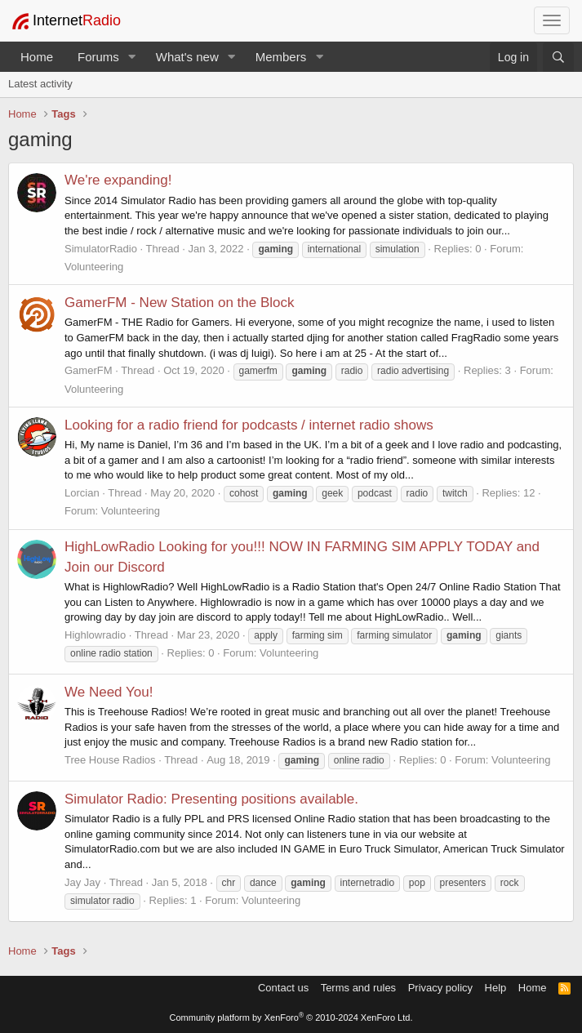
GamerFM (88, 370)
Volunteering (93, 266)
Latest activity (40, 84)
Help (496, 988)
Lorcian (82, 493)
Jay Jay (82, 882)
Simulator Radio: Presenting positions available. (211, 799)
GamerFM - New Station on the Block (179, 302)
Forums (98, 57)
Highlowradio (95, 635)
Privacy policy (440, 988)
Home (36, 57)
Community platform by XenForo (291, 1017)
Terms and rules (358, 988)
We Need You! (108, 692)
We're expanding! (117, 180)
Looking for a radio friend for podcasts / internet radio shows (248, 425)
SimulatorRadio (100, 249)
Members (281, 57)
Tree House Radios (110, 760)
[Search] (558, 57)
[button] (132, 57)
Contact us (283, 988)
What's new (187, 57)
